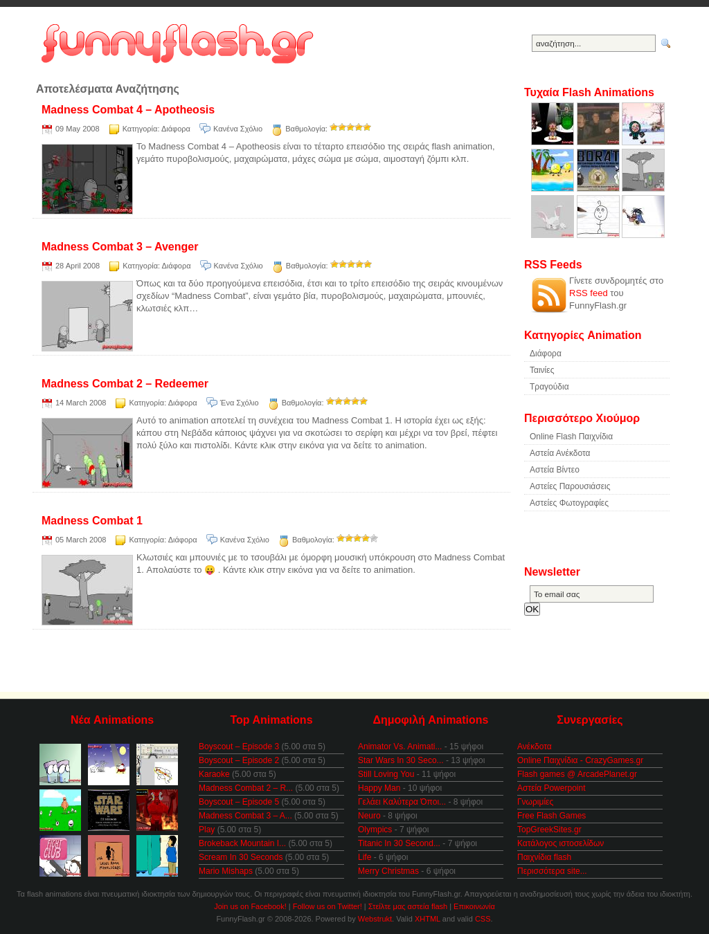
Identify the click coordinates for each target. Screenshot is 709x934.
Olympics (375, 829)
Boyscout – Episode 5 (239, 802)
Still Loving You (386, 774)
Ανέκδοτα (534, 746)
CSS (483, 919)
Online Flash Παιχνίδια (571, 436)
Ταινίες (542, 370)
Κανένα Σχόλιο (237, 129)
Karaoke (214, 774)
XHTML (427, 919)
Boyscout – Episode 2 (239, 760)
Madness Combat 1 (92, 520)
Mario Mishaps (226, 871)
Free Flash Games (551, 816)
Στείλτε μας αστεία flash (407, 906)
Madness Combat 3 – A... (245, 816)
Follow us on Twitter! (327, 906)
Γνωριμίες (535, 802)
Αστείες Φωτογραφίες (569, 503)
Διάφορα (175, 129)
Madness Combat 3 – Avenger (120, 247)
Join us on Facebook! (250, 906)
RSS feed (588, 293)
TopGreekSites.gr (549, 829)
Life (364, 857)
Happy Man (379, 788)
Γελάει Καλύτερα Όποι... (402, 802)
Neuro (369, 816)
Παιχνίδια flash (544, 857)
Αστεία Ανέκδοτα (560, 453)
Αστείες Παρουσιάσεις (570, 486)
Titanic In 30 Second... (399, 843)
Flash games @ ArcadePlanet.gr (577, 774)
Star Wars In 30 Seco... (401, 760)
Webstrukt (375, 919)
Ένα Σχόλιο (239, 403)
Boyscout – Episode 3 (239, 746)
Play (207, 829)
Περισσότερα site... (552, 871)
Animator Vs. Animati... (400, 746)
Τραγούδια (549, 387)
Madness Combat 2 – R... (246, 788)
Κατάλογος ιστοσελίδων (560, 843)
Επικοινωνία (474, 906)
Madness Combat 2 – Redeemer (125, 384)
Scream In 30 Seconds (240, 857)
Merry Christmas (388, 871)
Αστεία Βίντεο (555, 470)
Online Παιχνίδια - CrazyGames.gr (580, 760)
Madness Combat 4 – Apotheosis (128, 110)
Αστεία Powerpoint (551, 788)
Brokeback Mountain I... (242, 843)
